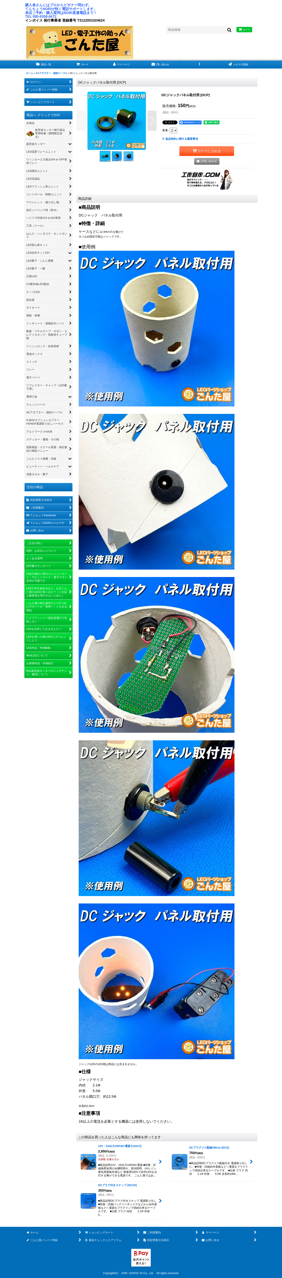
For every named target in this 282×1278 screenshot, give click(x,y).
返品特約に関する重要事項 (180, 138)
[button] (199, 65)
